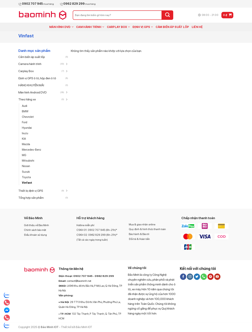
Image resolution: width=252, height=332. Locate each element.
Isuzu (25, 133)
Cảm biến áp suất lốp (31, 57)
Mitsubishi (28, 160)
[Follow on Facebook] (183, 276)
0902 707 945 (82, 275)
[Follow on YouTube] (217, 276)
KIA (24, 138)
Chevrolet (28, 116)
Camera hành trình (29, 64)
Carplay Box (26, 71)
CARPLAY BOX (118, 27)
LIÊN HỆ (197, 27)
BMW (25, 111)
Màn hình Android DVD (32, 92)
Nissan (26, 166)
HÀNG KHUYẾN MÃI (31, 85)
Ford (24, 122)
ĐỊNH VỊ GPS (142, 27)
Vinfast (27, 182)
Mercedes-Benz (31, 149)
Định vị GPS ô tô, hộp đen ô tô (37, 78)
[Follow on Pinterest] (210, 276)
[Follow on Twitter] (197, 276)
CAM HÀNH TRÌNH (90, 27)
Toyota (26, 177)
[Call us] (204, 276)
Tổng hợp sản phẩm (31, 198)
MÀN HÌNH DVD (61, 27)
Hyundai (27, 127)
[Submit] (167, 15)
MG (24, 155)
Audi (24, 105)
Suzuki (26, 171)
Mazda (26, 144)
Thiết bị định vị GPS (30, 191)
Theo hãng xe (27, 99)
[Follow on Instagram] (190, 276)
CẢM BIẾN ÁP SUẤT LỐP (172, 27)
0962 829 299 (104, 275)
